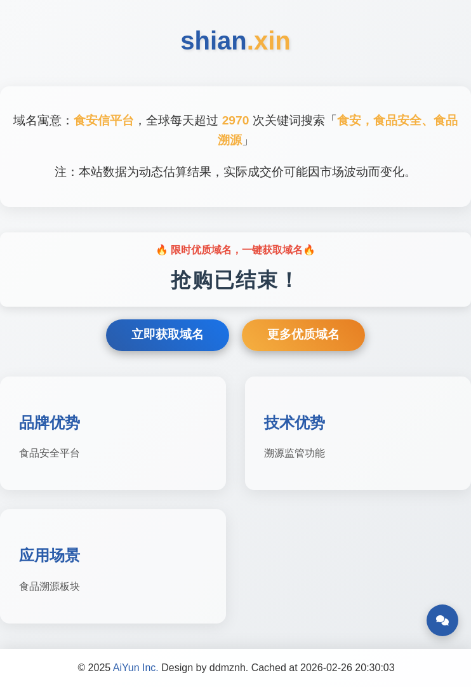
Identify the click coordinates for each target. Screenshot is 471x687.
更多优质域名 (303, 334)
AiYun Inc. (136, 667)
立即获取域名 (167, 334)
